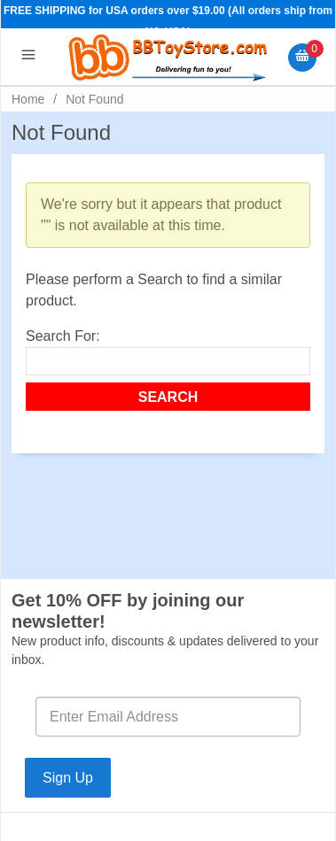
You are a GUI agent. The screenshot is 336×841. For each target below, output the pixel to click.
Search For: (63, 335)
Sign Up (68, 777)
